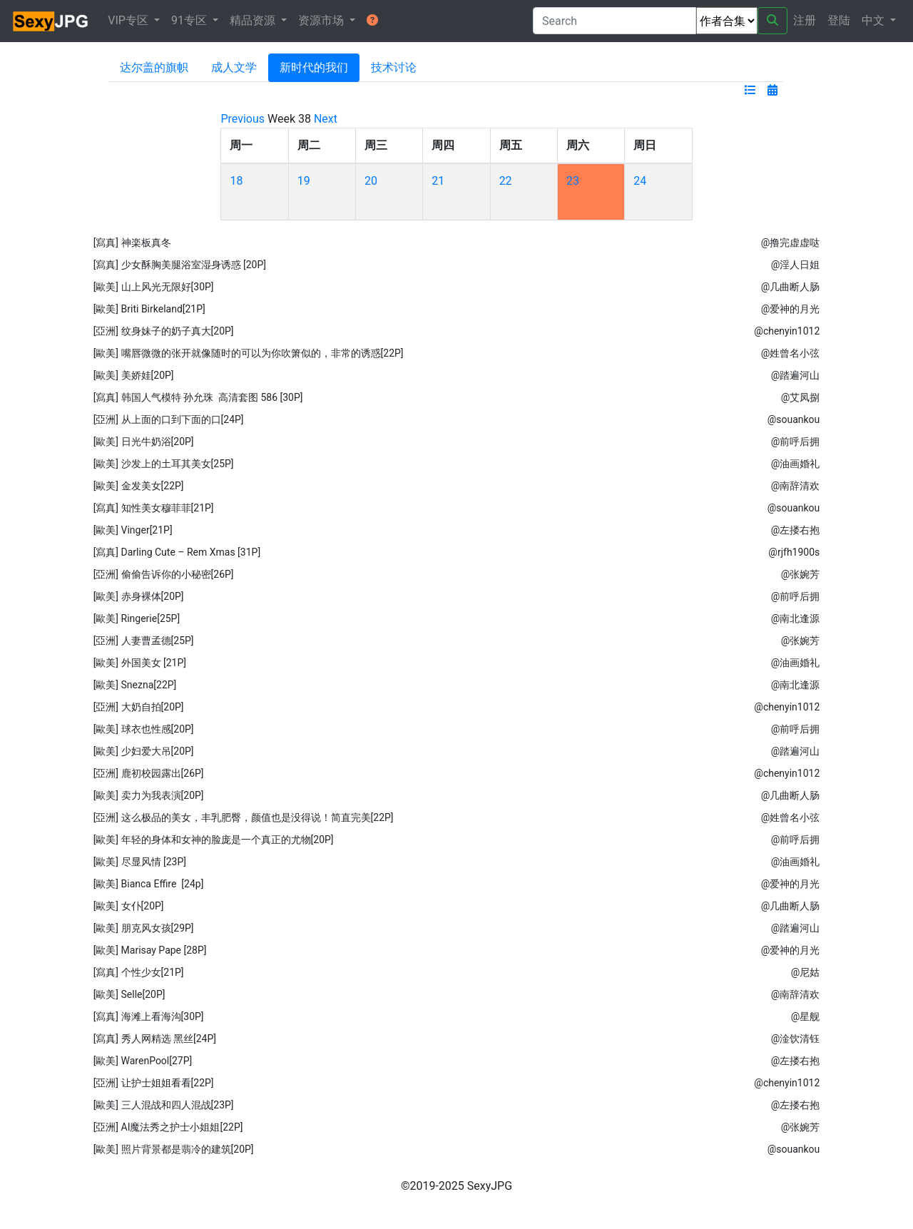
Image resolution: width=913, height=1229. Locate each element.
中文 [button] (874, 20)
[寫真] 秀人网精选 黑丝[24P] (154, 1038)
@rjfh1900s (794, 552)
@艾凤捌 (800, 397)
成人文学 (234, 67)
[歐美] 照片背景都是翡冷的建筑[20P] (173, 1149)
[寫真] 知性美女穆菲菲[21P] (153, 508)
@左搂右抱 (795, 530)
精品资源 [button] (254, 20)
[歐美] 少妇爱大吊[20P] (143, 751)
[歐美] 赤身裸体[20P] (138, 596)
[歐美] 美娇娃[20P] (133, 375)
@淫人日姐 (795, 264)
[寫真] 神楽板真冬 (132, 242)
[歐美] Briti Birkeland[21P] (149, 309)
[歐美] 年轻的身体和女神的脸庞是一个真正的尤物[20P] (213, 839)
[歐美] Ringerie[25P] (136, 618)
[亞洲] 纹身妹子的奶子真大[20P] (163, 331)
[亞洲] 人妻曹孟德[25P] (143, 640)
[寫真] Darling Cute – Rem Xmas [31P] (176, 552)
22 (505, 181)
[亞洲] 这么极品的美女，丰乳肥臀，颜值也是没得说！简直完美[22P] (243, 817)
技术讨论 (394, 67)
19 (303, 181)
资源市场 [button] (322, 20)
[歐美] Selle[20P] (129, 994)
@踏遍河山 (795, 375)
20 (370, 181)
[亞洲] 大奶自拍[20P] (138, 707)
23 (572, 181)
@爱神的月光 (790, 309)
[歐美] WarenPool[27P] (143, 1060)
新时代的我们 (314, 67)
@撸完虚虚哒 (790, 242)
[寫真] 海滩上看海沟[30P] (148, 1016)
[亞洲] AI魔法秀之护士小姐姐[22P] (168, 1127)
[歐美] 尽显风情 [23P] (139, 861)
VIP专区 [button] (129, 20)
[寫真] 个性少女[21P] (138, 972)
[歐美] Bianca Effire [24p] (148, 883)
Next (325, 119)
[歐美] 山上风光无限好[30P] (153, 286)
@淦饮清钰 (795, 1038)
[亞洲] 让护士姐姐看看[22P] (153, 1082)
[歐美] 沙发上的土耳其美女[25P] (163, 463)
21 (438, 181)
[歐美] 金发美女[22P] (138, 485)
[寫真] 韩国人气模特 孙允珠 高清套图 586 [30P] (198, 397)
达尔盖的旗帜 (154, 67)
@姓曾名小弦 (790, 353)
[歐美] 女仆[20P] (128, 906)
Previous (242, 119)
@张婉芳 (800, 574)
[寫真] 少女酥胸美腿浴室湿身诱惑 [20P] (179, 264)
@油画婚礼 (795, 463)
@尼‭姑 (805, 972)
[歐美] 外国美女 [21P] (139, 662)
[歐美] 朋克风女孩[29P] (143, 928)
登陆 (838, 20)
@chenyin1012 (787, 331)
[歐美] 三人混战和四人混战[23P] (163, 1105)
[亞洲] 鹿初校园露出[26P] (148, 773)
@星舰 (805, 1016)
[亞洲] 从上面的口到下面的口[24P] (168, 419)
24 (639, 181)
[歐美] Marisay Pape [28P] (150, 950)
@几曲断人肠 (790, 286)
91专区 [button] (190, 20)
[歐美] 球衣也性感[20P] (143, 729)
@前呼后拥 (795, 441)
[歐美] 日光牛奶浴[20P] (143, 441)
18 (236, 181)
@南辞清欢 (795, 485)
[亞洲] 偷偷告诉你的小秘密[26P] (163, 574)
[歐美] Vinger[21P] (133, 530)
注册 (804, 20)
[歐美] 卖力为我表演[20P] (148, 795)
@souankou (793, 419)
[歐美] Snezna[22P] (135, 684)
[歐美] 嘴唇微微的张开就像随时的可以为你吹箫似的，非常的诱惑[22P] (248, 353)
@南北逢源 (795, 618)
